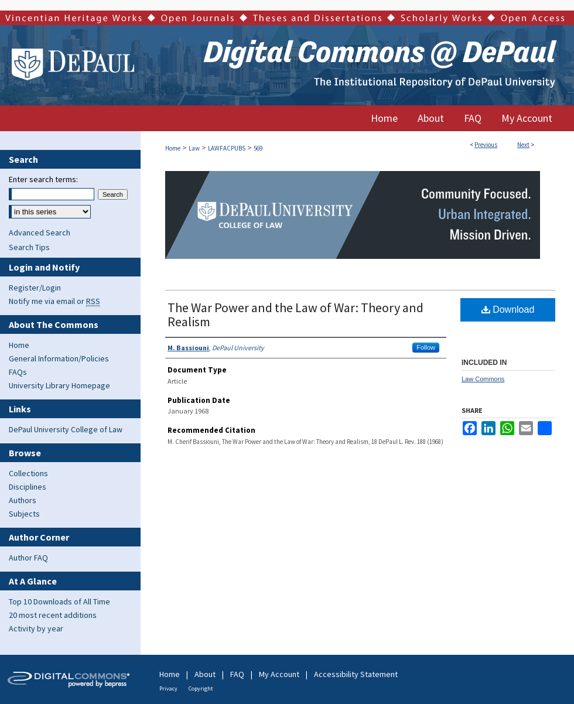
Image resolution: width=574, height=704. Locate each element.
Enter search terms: (43, 179)
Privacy (168, 688)
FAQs (18, 372)
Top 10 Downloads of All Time (59, 601)
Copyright (201, 688)
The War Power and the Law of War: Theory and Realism (295, 314)
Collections (28, 473)
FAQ (237, 674)
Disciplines (27, 486)
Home (172, 148)
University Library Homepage (59, 385)
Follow (425, 347)
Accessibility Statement (356, 674)
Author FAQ (28, 557)
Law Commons (483, 378)
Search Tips (29, 247)
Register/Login (35, 287)
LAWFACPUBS (226, 148)
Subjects (24, 513)
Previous (485, 145)
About (205, 674)
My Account (279, 674)
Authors (22, 500)
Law (194, 148)
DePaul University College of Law (65, 429)
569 (258, 148)
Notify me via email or (54, 301)
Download (508, 310)
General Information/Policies (59, 358)
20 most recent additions (53, 615)
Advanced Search (39, 232)
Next (523, 145)
